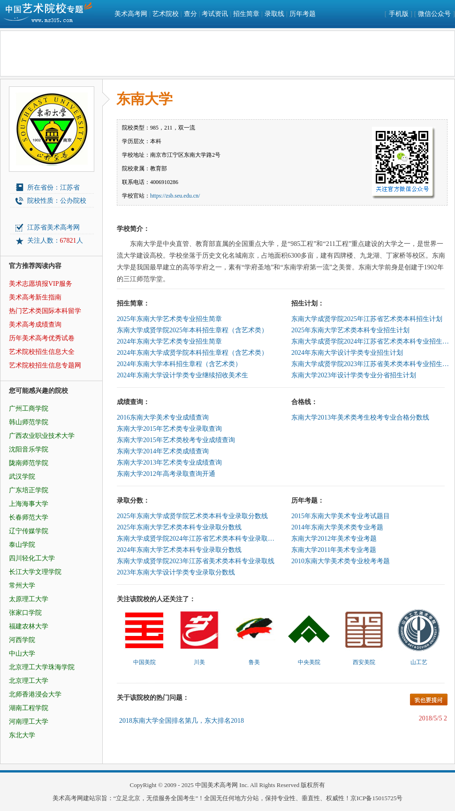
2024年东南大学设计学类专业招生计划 (347, 352)
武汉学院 (22, 476)
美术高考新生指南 (35, 297)
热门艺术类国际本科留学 (45, 310)
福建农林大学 (28, 626)
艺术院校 (165, 13)
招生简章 (246, 13)
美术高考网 (130, 13)
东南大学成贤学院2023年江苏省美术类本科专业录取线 (195, 561)
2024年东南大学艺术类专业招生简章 (169, 341)
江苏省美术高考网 (53, 227)
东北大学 (22, 735)
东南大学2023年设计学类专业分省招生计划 (353, 375)
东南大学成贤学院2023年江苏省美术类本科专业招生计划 (371, 363)
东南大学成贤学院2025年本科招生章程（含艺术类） (192, 330)
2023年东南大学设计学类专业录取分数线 (176, 572)
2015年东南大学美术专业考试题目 (340, 516)
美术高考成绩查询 (35, 324)
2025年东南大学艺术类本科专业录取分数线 (179, 527)
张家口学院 (25, 612)
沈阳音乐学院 (28, 449)
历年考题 (302, 13)
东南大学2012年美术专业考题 (334, 538)
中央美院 (309, 662)
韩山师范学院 (28, 422)
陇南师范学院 (28, 463)
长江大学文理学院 (35, 571)
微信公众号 (434, 13)
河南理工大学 (28, 721)
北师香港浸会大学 (35, 694)
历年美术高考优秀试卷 (42, 338)
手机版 (399, 13)
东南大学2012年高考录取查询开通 (166, 473)
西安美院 (364, 662)
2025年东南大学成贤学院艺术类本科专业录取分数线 (192, 516)
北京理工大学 (28, 680)
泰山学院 (22, 544)
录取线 (274, 13)
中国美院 (144, 662)
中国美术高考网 (216, 784)
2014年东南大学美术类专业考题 (337, 527)
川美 (199, 662)
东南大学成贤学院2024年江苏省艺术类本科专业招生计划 (371, 341)
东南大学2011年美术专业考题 (333, 549)
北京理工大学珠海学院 (42, 667)
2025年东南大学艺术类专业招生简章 (169, 318)
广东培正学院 (28, 490)
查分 (190, 13)
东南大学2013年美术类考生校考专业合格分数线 (360, 417)
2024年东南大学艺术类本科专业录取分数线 (179, 549)
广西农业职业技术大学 (42, 435)
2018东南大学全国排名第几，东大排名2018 (181, 720)
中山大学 (22, 653)
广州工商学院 (28, 408)
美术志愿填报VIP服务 (40, 283)
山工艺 (418, 662)
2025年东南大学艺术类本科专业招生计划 (350, 330)
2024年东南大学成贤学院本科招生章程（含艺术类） (192, 352)
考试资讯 (215, 13)
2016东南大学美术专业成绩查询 (163, 417)
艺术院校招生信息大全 (42, 351)
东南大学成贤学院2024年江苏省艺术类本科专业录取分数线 (196, 538)
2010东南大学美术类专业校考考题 (340, 561)
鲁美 (254, 662)
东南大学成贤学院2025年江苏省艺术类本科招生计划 (366, 318)
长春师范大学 (28, 517)
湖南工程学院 (28, 708)
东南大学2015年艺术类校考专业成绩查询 (176, 440)
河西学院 (22, 639)
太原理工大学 (28, 599)
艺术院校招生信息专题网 (45, 365)
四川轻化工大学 (32, 558)
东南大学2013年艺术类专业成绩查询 (169, 462)
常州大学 (22, 585)
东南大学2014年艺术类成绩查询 (163, 451)
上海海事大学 (28, 503)
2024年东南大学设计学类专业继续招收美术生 (182, 375)
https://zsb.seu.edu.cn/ (175, 195)
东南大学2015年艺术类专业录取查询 (169, 428)
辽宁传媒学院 (28, 531)
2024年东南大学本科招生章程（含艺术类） (179, 363)
